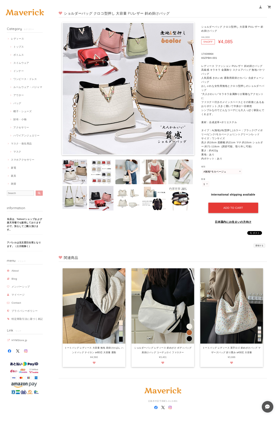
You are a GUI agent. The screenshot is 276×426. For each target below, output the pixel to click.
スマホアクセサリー (22, 159)
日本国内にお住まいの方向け (233, 221)
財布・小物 (19, 119)
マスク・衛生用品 (21, 143)
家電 (13, 167)
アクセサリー (21, 127)
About (15, 270)
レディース (17, 38)
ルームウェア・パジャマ (27, 87)
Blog (14, 278)
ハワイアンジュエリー (26, 135)
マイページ (18, 294)
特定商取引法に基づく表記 (27, 318)
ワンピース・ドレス (25, 79)
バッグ (17, 103)
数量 (203, 179)
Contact (16, 302)
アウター (18, 95)
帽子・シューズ (22, 111)
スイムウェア (21, 62)
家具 (13, 175)
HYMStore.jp (19, 340)
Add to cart (233, 207)
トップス (18, 46)
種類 (203, 167)
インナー (18, 71)
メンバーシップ (21, 286)
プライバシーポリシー (25, 310)
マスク (17, 151)
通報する (259, 245)
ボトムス (18, 54)
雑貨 (13, 183)
